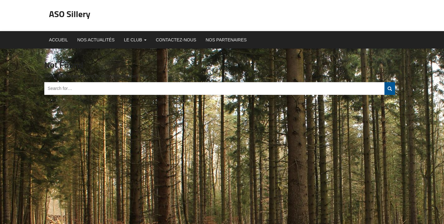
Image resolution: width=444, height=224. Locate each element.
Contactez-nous (176, 39)
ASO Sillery (69, 14)
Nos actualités (96, 39)
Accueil (58, 39)
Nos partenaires (226, 39)
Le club (135, 39)
